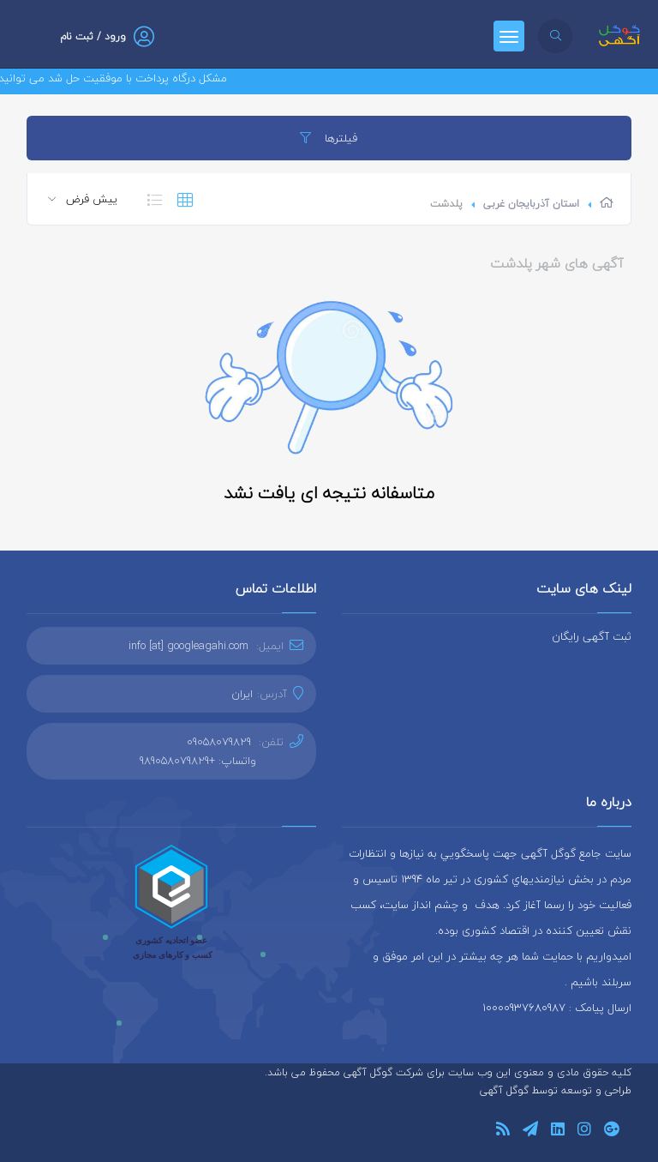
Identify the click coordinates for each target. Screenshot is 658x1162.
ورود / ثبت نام (93, 36)
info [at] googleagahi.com (188, 645)
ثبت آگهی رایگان (591, 636)
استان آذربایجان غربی (531, 204)
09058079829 (219, 741)
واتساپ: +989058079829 (198, 760)
